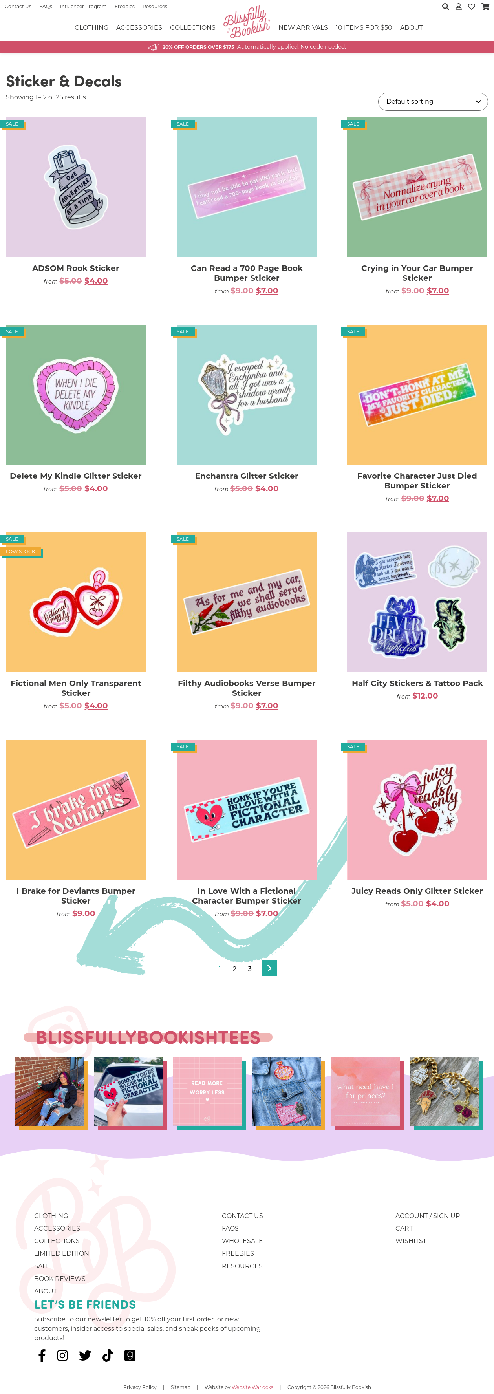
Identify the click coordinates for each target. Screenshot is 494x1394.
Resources (155, 6)
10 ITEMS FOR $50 (364, 27)
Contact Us (18, 6)
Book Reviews (60, 1278)
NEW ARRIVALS (303, 27)
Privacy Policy (140, 1387)
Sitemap (180, 1387)
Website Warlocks (252, 1387)
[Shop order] (433, 102)
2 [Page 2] (234, 969)
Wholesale (242, 1241)
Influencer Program (83, 6)
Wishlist (410, 1241)
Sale (42, 1266)
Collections (193, 27)
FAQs (45, 6)
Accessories (139, 27)
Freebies (125, 6)
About (411, 27)
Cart (404, 1228)
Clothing (91, 27)
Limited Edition (61, 1253)
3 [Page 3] (250, 969)
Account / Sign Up (427, 1216)
